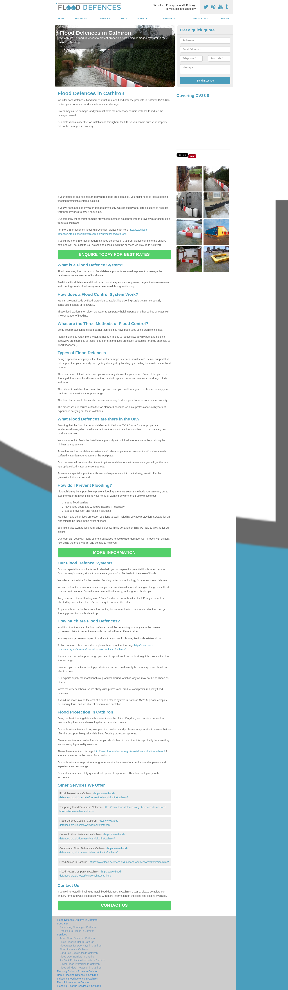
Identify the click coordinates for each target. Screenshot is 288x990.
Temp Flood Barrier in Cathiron (77, 938)
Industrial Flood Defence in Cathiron (77, 978)
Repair (225, 18)
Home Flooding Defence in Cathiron (77, 974)
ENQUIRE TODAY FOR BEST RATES (114, 254)
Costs (123, 18)
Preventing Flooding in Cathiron (78, 927)
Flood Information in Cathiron (73, 982)
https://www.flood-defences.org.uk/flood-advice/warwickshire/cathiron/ (129, 862)
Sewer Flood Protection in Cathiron (80, 963)
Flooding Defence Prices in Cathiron (77, 971)
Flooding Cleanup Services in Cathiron (79, 985)
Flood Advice (200, 18)
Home (61, 18)
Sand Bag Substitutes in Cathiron (79, 952)
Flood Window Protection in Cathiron (81, 967)
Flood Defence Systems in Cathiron (77, 919)
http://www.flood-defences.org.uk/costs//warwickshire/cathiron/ (129, 751)
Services (105, 18)
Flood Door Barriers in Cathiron (78, 956)
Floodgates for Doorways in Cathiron (81, 945)
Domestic (142, 18)
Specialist (81, 18)
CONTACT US (114, 905)
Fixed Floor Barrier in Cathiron (77, 941)
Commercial (169, 18)
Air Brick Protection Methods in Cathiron (82, 960)
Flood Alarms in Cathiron (74, 949)
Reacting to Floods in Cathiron (77, 930)
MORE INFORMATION (114, 552)
